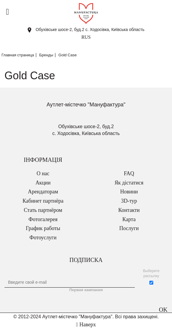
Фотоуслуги (43, 237)
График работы (43, 228)
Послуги (129, 228)
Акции (43, 183)
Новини (129, 192)
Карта (129, 219)
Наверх (86, 325)
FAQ (129, 173)
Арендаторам (43, 192)
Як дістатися (129, 183)
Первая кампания (86, 290)
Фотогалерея (43, 219)
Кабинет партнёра (43, 201)
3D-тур (129, 201)
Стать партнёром (43, 210)
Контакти (129, 210)
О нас (43, 173)
